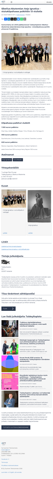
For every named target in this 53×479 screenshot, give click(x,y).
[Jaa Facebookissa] (5, 19)
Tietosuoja (4, 462)
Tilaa (8, 308)
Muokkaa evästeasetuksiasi (9, 465)
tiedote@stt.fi (5, 450)
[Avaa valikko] (12, 2)
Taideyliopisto (20, 15)
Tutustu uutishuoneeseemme (16, 427)
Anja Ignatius (6, 160)
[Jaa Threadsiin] (15, 19)
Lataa (5, 233)
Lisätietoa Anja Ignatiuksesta (11, 246)
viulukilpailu (17, 160)
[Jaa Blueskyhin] (18, 19)
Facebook (4, 459)
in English (11, 472)
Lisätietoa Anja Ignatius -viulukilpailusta (15, 249)
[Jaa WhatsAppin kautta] (21, 19)
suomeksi (4, 472)
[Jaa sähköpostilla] (24, 19)
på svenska (18, 472)
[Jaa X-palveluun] (12, 19)
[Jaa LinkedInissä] (8, 19)
